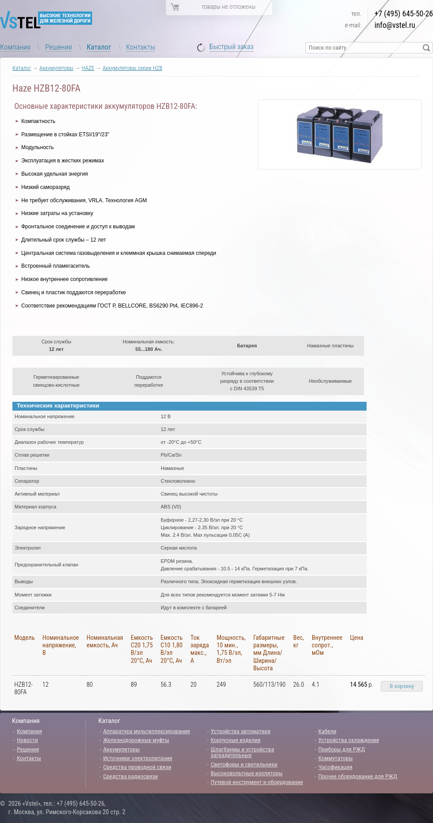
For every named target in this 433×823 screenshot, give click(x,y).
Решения (58, 46)
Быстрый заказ (231, 47)
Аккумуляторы (56, 68)
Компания (15, 46)
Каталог (99, 46)
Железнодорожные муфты (136, 739)
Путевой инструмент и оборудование (257, 781)
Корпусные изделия (235, 739)
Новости (27, 739)
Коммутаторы (335, 757)
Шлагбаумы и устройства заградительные (242, 752)
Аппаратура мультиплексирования (146, 731)
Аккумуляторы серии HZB (132, 68)
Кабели (327, 731)
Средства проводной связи (137, 766)
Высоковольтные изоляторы (246, 773)
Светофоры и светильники (244, 764)
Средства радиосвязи (130, 776)
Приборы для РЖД (341, 749)
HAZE (87, 68)
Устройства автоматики (241, 731)
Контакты (140, 46)
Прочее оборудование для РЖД (357, 776)
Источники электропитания (137, 757)
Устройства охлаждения (348, 739)
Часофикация (335, 766)
